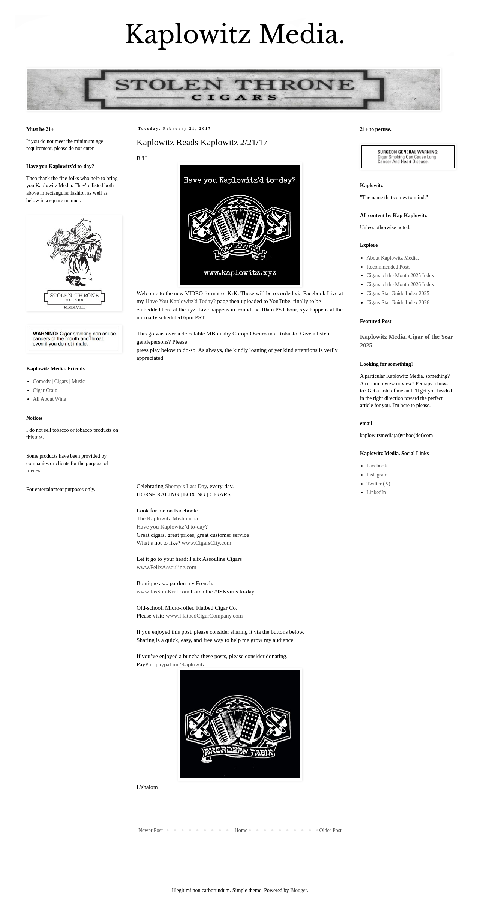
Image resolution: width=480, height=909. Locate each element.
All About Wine (49, 399)
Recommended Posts (389, 267)
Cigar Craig (45, 390)
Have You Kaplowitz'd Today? (181, 301)
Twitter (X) (378, 484)
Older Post (331, 830)
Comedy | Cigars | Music (59, 381)
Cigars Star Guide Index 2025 (398, 293)
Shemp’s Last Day (186, 486)
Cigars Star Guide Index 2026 (398, 302)
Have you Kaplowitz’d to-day (170, 526)
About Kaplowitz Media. (393, 258)
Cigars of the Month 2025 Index (400, 275)
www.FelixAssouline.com (166, 567)
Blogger (298, 890)
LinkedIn (376, 492)
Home (241, 830)
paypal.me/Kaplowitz (180, 664)
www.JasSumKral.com (162, 591)
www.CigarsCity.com (206, 542)
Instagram (377, 475)
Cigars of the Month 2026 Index (400, 284)
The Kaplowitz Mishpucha (167, 518)
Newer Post (150, 830)
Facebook (377, 466)
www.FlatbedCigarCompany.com (204, 615)
